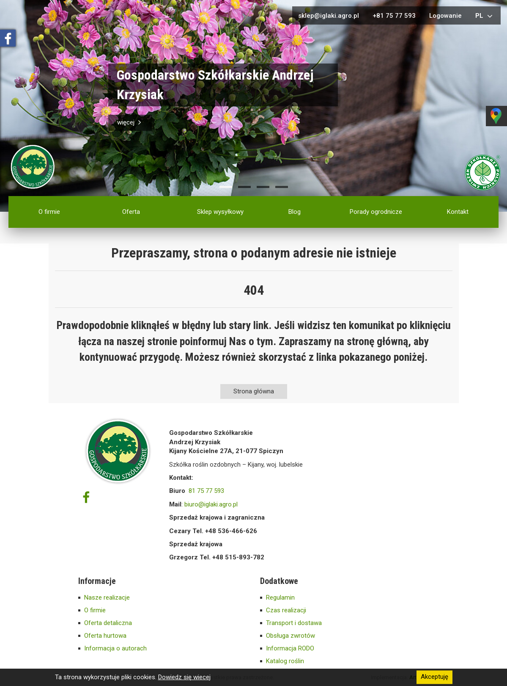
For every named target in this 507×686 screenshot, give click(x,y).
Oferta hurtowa (105, 635)
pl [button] (485, 16)
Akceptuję (434, 677)
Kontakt (458, 212)
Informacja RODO (290, 648)
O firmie (49, 212)
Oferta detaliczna (108, 623)
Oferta (131, 212)
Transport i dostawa (294, 623)
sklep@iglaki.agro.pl (328, 15)
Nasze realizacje (107, 597)
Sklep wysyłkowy (220, 212)
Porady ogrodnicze (376, 212)
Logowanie (445, 15)
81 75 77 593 (206, 491)
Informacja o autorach (115, 648)
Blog (294, 212)
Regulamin (280, 597)
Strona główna (253, 391)
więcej (130, 122)
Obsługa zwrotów (290, 635)
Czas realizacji (286, 610)
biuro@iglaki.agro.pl (211, 504)
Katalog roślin (285, 661)
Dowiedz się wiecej (184, 677)
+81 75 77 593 (394, 15)
